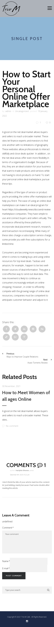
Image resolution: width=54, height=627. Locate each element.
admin (8, 111)
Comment (7, 527)
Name (6, 561)
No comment (10, 426)
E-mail (6, 568)
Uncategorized (22, 111)
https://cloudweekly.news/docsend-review (29, 209)
